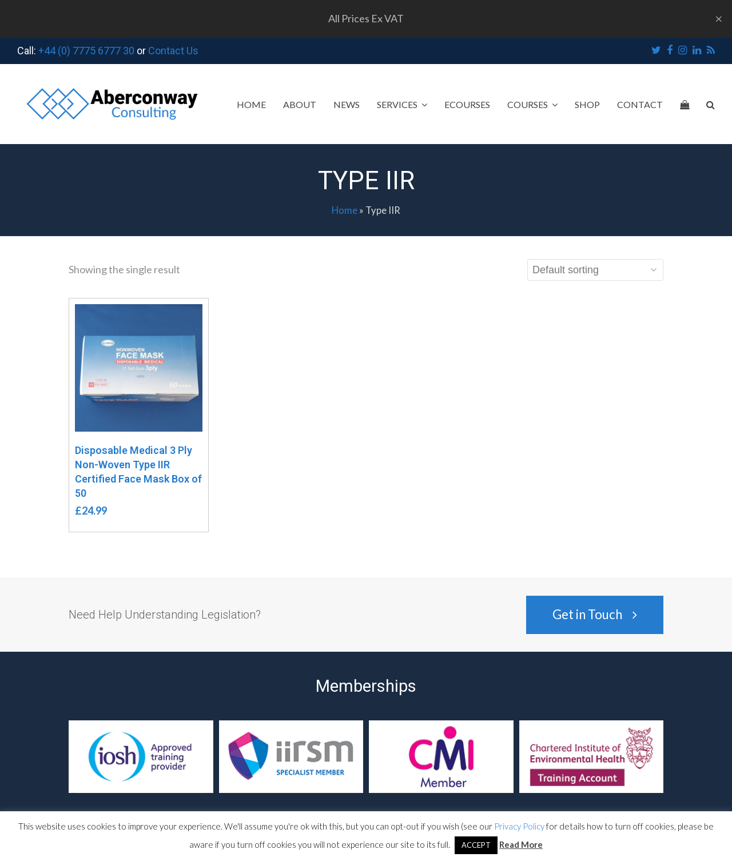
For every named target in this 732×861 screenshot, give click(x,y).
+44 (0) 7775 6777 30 (86, 51)
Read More (521, 844)
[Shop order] (595, 270)
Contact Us (173, 51)
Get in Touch (594, 614)
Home (344, 210)
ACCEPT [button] (476, 845)
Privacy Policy (519, 826)
